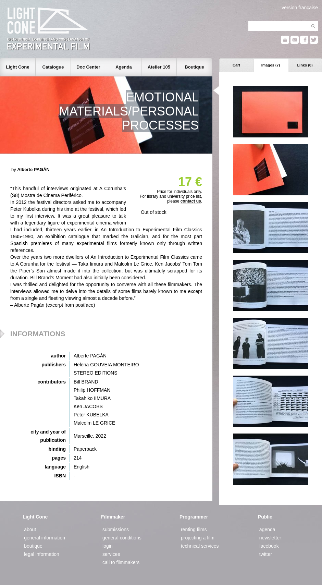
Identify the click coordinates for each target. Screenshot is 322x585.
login (107, 546)
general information (44, 537)
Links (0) (304, 65)
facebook (269, 546)
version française (300, 7)
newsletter (270, 537)
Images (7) (270, 65)
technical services (200, 546)
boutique (33, 546)
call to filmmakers (120, 562)
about (30, 529)
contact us (191, 201)
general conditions (121, 537)
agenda (267, 529)
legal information (41, 554)
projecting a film (197, 537)
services (111, 554)
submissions (115, 529)
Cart (236, 65)
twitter (265, 554)
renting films (194, 529)
